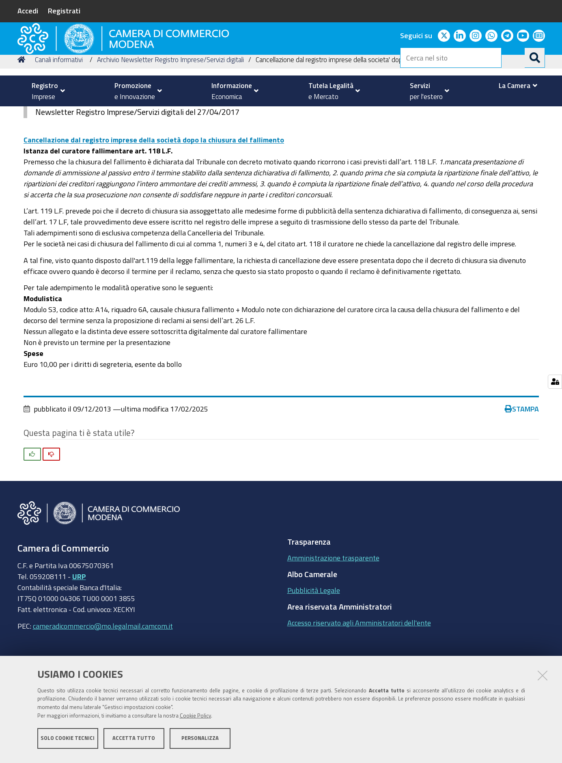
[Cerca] (535, 57)
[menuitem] (45, 90)
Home (22, 115)
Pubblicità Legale (313, 646)
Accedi (27, 10)
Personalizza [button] (200, 741)
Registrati (64, 10)
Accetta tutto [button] (133, 741)
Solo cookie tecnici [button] (68, 741)
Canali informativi (59, 115)
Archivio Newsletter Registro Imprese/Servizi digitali (170, 115)
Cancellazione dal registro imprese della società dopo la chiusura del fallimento (154, 195)
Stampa (522, 464)
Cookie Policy (195, 719)
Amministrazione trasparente (333, 613)
